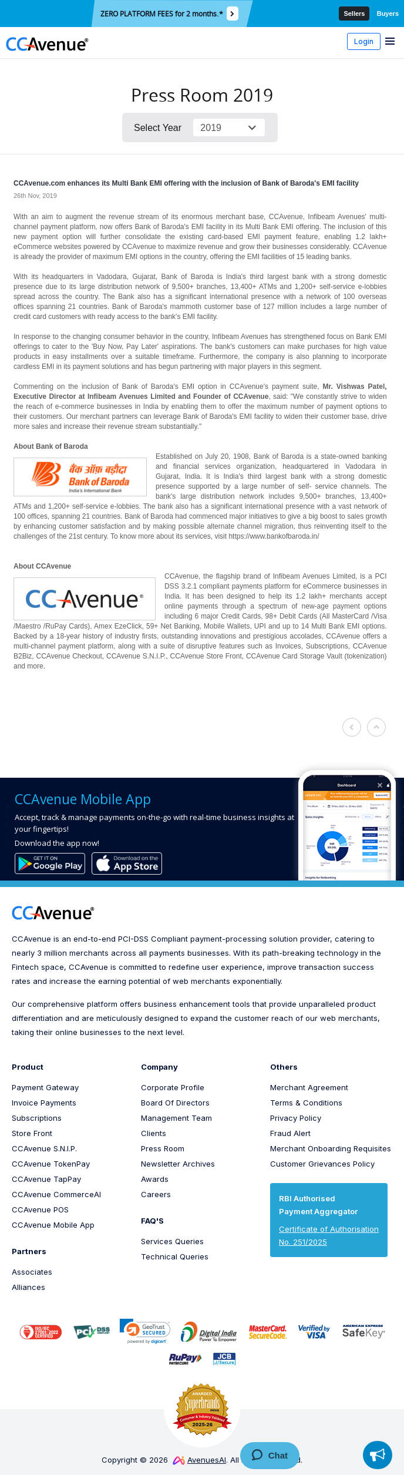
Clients (153, 1133)
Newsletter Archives (178, 1163)
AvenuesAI (199, 1459)
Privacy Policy (295, 1118)
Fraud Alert (290, 1133)
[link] (145, 1331)
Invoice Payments (44, 1102)
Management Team (176, 1118)
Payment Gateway (45, 1087)
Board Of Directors (175, 1102)
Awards (155, 1179)
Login (363, 41)
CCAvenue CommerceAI (56, 1194)
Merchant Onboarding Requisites (330, 1148)
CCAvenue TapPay (46, 1179)
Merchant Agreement (309, 1087)
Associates (32, 1271)
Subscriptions (37, 1118)
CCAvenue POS (40, 1209)
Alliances (28, 1287)
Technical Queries (174, 1256)
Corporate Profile (172, 1087)
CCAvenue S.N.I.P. (44, 1148)
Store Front (32, 1133)
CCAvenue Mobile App (53, 1224)
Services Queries (172, 1241)
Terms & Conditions (306, 1102)
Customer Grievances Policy (322, 1163)
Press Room (162, 1148)
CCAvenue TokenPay (51, 1163)
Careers (156, 1194)
